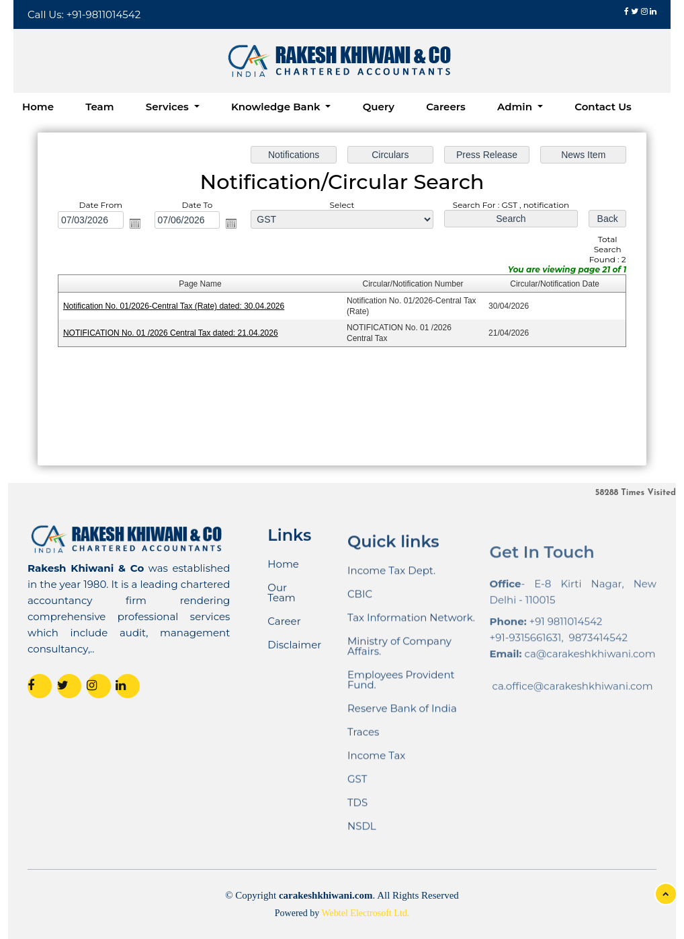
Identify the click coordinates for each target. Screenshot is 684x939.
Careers (446, 106)
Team (99, 106)
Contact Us (603, 106)
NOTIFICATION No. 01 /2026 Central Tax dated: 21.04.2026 (171, 333)
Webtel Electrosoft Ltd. (366, 913)
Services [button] (168, 106)
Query (378, 106)
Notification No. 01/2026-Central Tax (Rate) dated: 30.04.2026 (175, 306)
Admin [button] (516, 106)
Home (38, 106)
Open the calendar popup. (135, 223)
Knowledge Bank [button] (277, 106)
